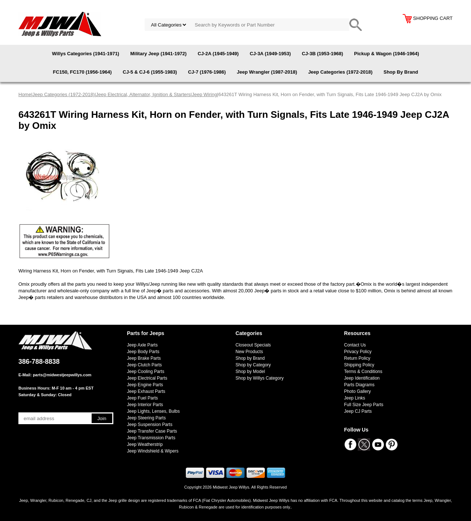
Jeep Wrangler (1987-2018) (267, 72)
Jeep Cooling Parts (145, 371)
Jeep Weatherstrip (145, 444)
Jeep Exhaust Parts (146, 391)
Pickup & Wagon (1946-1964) (386, 53)
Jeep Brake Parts (144, 358)
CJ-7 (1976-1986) (207, 72)
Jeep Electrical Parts (147, 378)
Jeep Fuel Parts (142, 398)
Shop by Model (250, 371)
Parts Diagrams (359, 384)
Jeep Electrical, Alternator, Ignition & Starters (143, 94)
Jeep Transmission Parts (151, 437)
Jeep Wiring (204, 94)
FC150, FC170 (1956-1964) (82, 72)
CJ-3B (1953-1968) (322, 53)
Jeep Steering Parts (146, 417)
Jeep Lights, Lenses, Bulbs (153, 411)
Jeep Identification (362, 378)
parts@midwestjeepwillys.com (62, 375)
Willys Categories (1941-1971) (85, 53)
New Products (249, 351)
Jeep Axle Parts (142, 345)
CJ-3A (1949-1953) (270, 53)
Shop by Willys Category (260, 378)
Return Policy (357, 358)
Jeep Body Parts (143, 351)
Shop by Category (253, 364)
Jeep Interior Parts (145, 404)
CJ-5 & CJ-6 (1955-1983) (150, 72)
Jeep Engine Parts (145, 384)
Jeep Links (354, 398)
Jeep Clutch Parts (144, 364)
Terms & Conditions (363, 371)
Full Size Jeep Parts (363, 404)
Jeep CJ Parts (358, 411)
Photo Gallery (357, 391)
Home (24, 94)
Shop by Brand (250, 358)
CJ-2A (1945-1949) (218, 53)
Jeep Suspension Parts (149, 424)
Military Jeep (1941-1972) (158, 53)
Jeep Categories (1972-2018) (340, 72)
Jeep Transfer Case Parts (152, 431)
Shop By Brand (400, 72)
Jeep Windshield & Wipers (152, 451)
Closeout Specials (253, 345)
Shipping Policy (359, 364)
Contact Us (355, 345)
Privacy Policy (358, 351)
